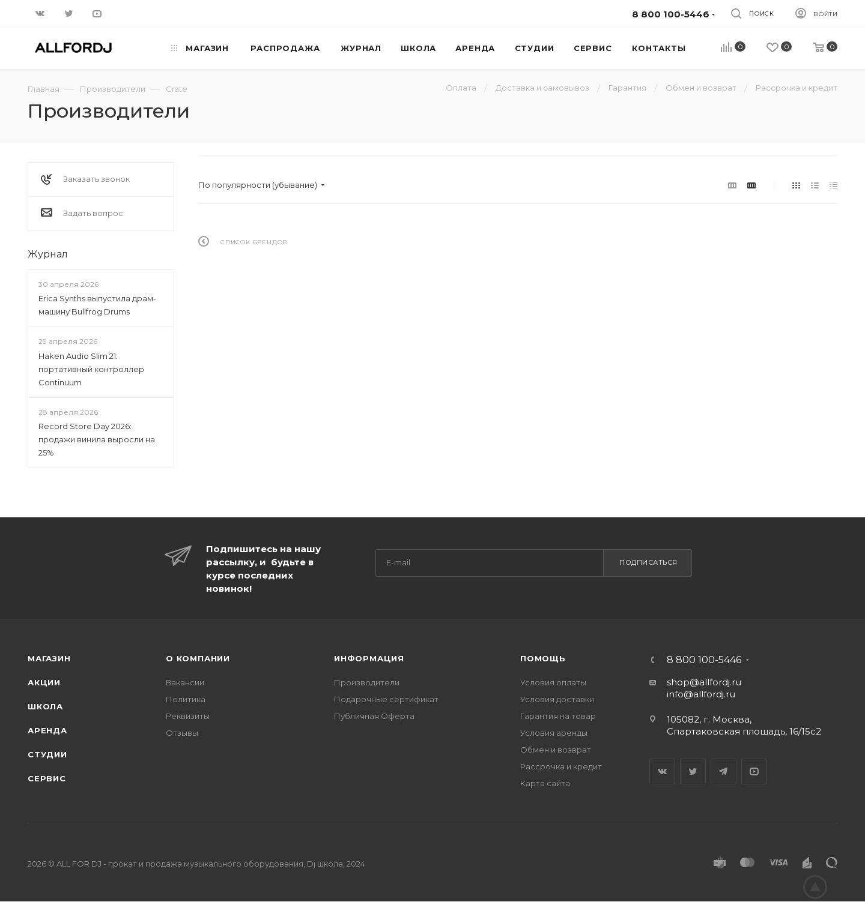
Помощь (543, 658)
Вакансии (185, 682)
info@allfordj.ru (701, 694)
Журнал (48, 254)
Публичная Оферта (374, 716)
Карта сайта (545, 783)
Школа (45, 706)
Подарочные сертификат (386, 699)
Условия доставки (557, 699)
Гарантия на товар (558, 716)
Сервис (47, 778)
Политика (185, 699)
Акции (44, 682)
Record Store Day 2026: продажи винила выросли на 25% (96, 439)
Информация (369, 658)
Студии (47, 754)
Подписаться (648, 562)
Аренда (47, 730)
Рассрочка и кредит (561, 766)
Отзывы (182, 733)
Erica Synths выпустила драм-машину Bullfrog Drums (97, 304)
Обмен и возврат (555, 749)
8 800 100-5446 (704, 660)
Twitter (693, 771)
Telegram (723, 771)
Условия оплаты (553, 682)
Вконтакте (662, 771)
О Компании (198, 658)
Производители (366, 682)
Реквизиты (188, 716)
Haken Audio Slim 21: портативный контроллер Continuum (91, 369)
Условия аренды (553, 733)
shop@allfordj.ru (704, 682)
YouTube (754, 771)
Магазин (49, 658)
